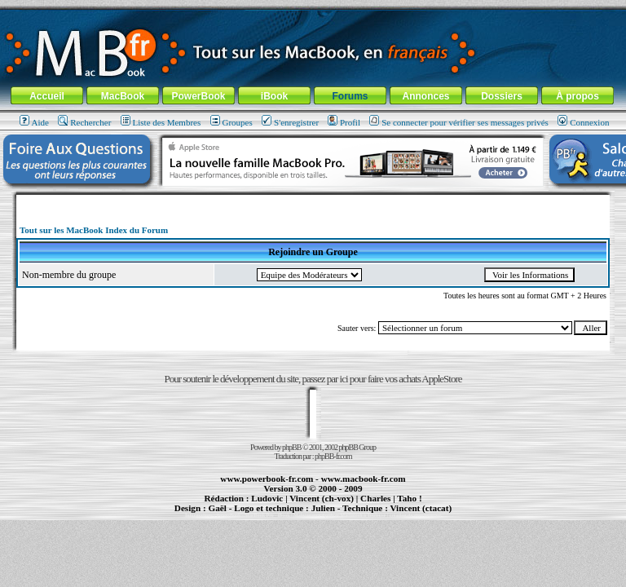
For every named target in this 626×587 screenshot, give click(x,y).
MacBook (122, 96)
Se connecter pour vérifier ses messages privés (459, 122)
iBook (274, 96)
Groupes (231, 122)
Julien (323, 508)
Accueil (46, 96)
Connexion (583, 122)
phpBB (291, 447)
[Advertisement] (313, 201)
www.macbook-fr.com (363, 478)
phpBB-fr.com (333, 456)
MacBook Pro (259, 515)
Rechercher (84, 122)
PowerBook (198, 96)
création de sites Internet (415, 515)
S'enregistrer (290, 122)
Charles (375, 498)
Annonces (425, 96)
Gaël (217, 508)
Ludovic (267, 498)
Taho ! (409, 498)
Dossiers (501, 96)
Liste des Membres (161, 122)
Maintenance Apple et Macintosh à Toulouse (339, 515)
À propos (577, 96)
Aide (34, 122)
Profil (344, 122)
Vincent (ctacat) (421, 508)
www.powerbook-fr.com (266, 478)
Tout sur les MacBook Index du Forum (94, 230)
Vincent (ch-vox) (321, 498)
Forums (350, 96)
